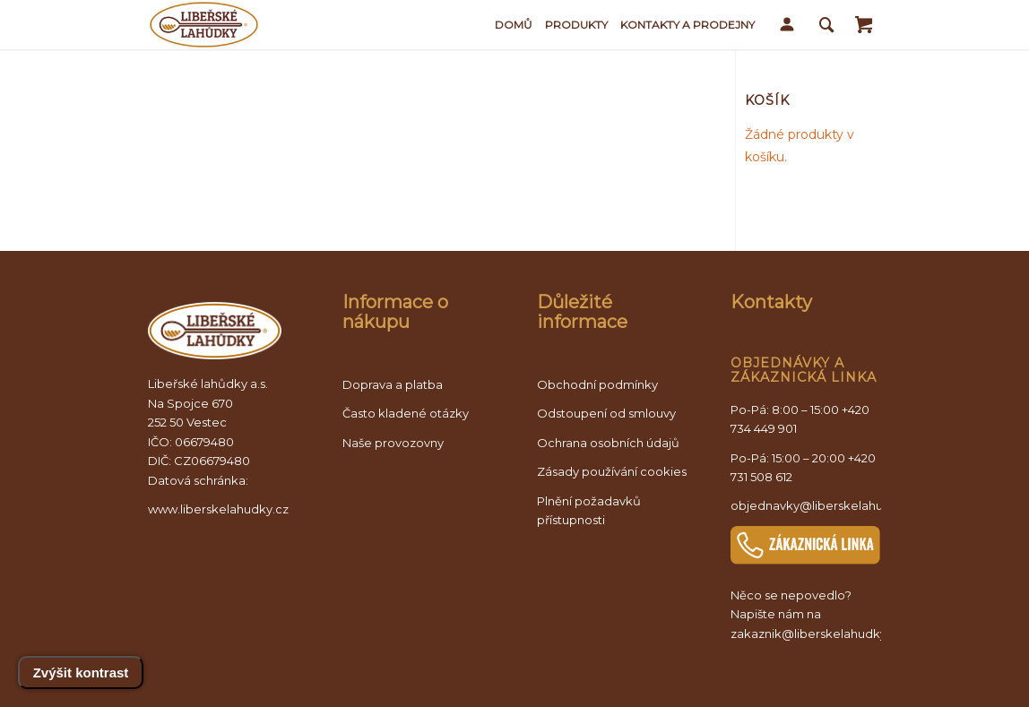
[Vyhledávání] (827, 24)
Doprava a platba (392, 384)
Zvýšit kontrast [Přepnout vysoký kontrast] (81, 672)
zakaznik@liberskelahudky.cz (817, 633)
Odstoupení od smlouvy (606, 413)
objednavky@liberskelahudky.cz (826, 505)
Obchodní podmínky (597, 384)
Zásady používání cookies (612, 471)
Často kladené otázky (405, 413)
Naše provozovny (393, 442)
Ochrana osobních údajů (608, 442)
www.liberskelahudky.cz (218, 509)
